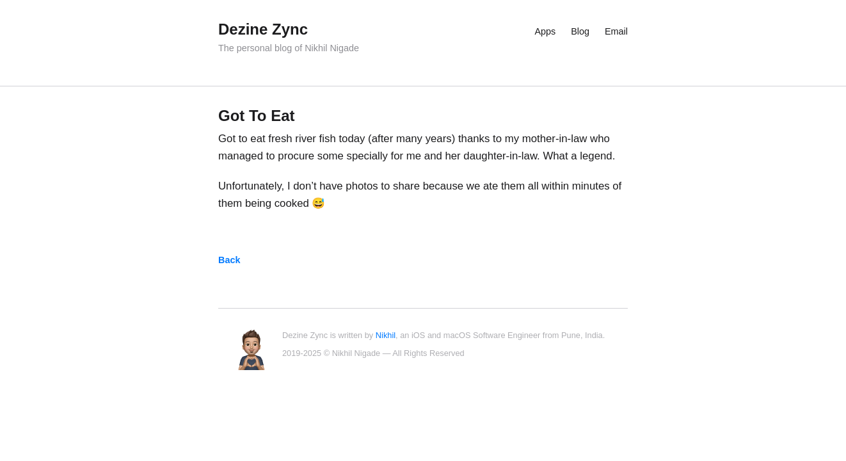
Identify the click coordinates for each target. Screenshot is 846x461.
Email (616, 31)
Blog (580, 31)
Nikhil (385, 335)
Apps (544, 31)
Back (229, 260)
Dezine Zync (263, 29)
